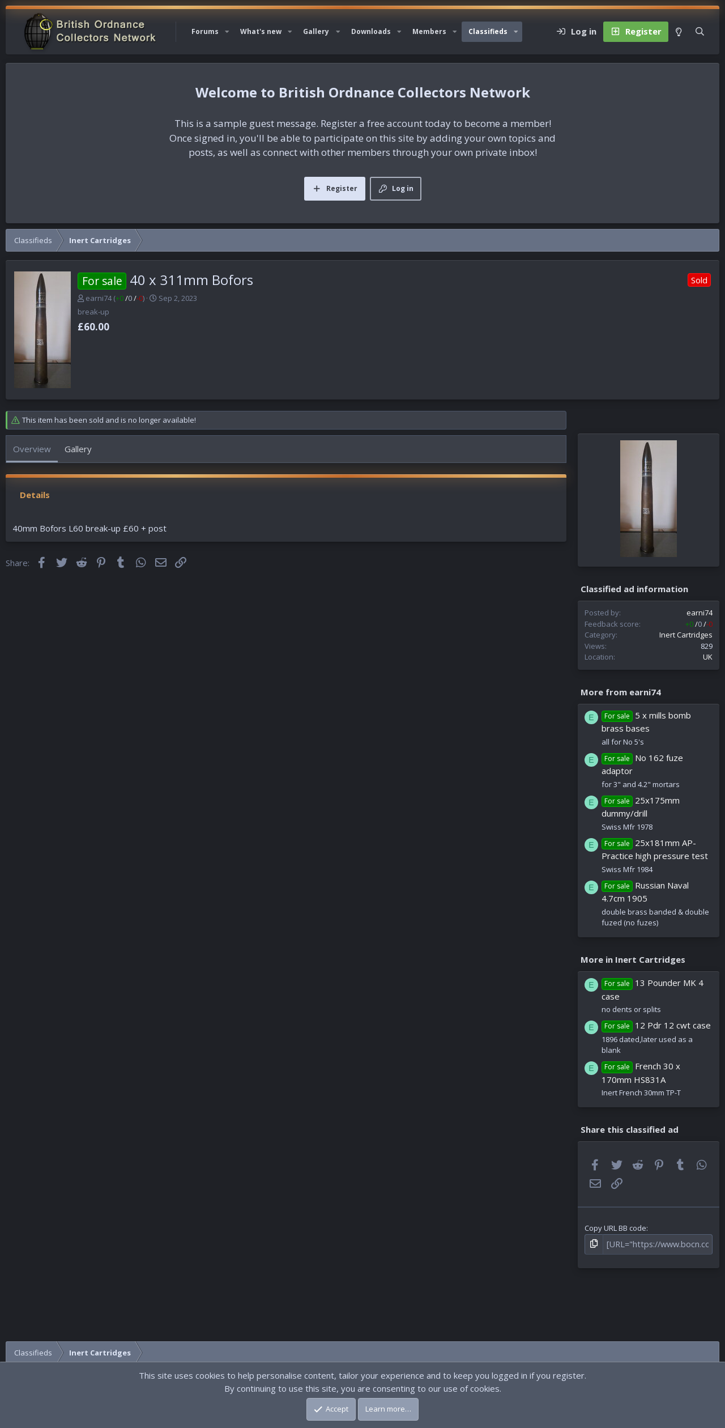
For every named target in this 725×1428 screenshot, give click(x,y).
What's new (261, 31)
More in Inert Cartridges (633, 959)
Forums (205, 31)
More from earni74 (621, 691)
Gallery (316, 31)
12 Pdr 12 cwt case (673, 1025)
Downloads (371, 31)
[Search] (700, 32)
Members (429, 31)
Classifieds (488, 31)
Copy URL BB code (615, 1228)
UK (708, 657)
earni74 (99, 298)
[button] (227, 32)
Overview (32, 448)
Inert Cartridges (686, 635)
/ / (129, 298)
